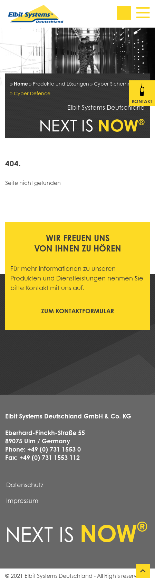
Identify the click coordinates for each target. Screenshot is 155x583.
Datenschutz (24, 484)
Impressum (22, 500)
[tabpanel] (77, 57)
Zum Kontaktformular (77, 310)
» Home (19, 83)
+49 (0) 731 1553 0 (54, 449)
